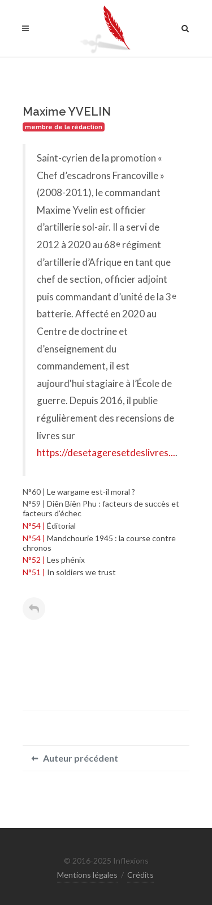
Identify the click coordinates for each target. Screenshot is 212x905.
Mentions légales (87, 874)
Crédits (140, 874)
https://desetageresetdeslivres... (106, 452)
